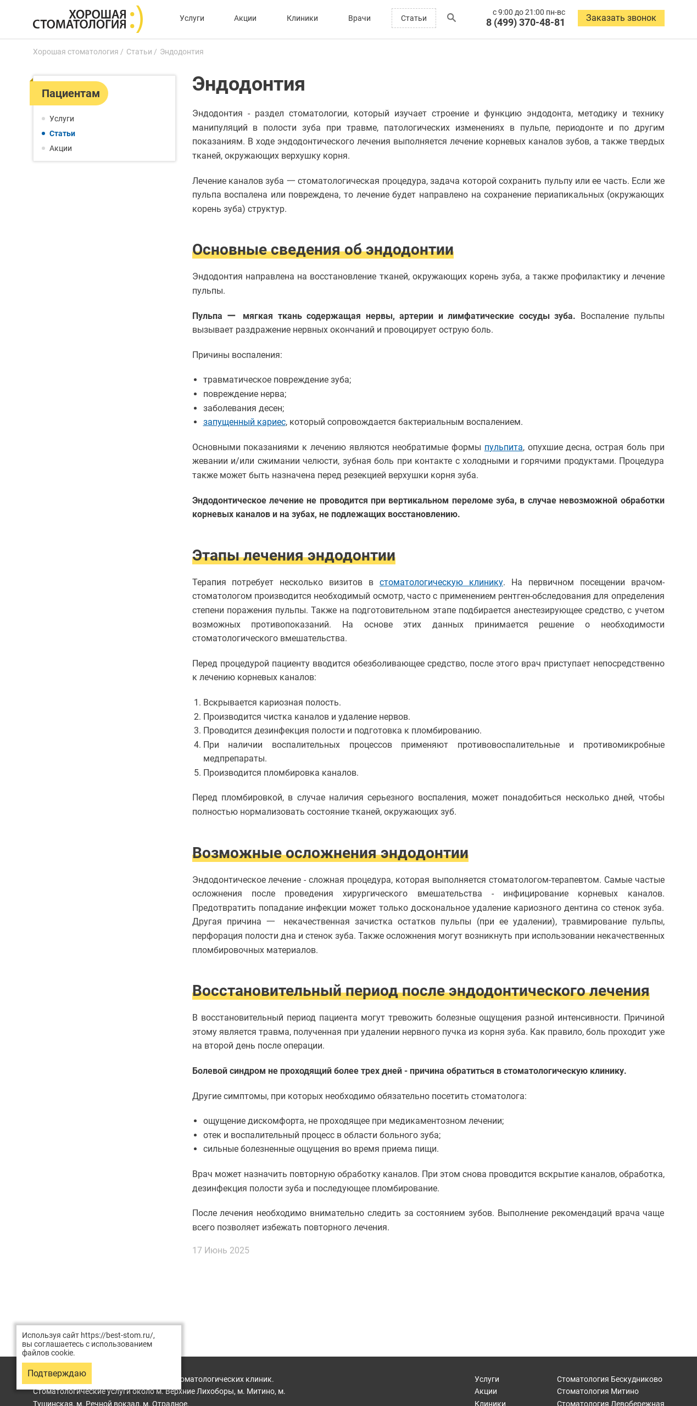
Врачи (359, 18)
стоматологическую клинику (441, 582)
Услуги (192, 18)
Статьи (414, 18)
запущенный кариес (244, 422)
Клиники (302, 18)
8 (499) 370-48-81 (525, 22)
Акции (245, 18)
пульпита (503, 447)
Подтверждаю (56, 1373)
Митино (598, 1391)
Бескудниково (609, 1379)
